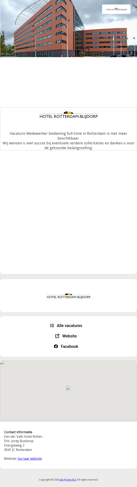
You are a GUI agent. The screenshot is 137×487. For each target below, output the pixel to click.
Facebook (66, 346)
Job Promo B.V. (68, 479)
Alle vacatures (66, 325)
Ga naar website (30, 458)
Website (66, 336)
